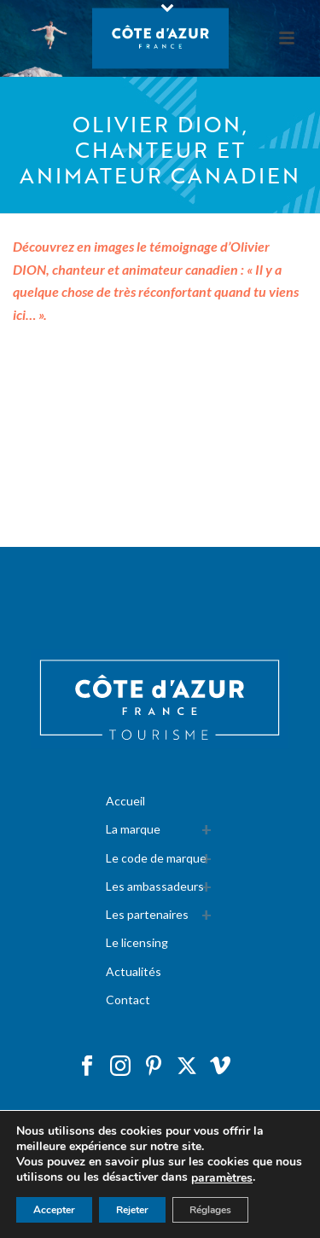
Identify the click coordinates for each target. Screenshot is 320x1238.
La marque (133, 829)
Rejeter (132, 1210)
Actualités (133, 971)
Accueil (125, 800)
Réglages (210, 1210)
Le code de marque (156, 858)
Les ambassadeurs (155, 886)
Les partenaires (147, 914)
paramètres (222, 1178)
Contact (128, 999)
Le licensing (137, 942)
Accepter (54, 1210)
